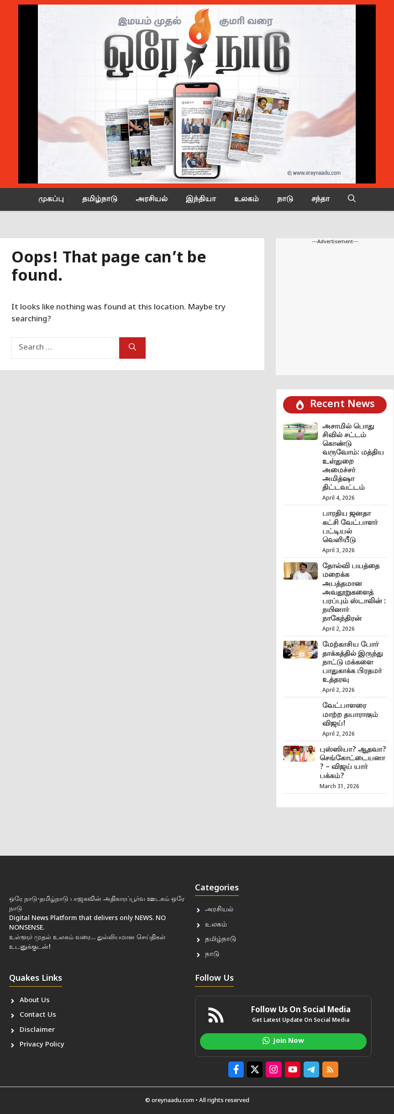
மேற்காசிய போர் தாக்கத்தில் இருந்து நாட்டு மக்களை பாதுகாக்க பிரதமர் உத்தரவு (352, 662)
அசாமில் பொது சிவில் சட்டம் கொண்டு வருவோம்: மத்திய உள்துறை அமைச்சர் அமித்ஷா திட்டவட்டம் (353, 457)
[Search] (132, 348)
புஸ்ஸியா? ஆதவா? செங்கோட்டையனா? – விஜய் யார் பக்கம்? (353, 763)
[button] (352, 199)
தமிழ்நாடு (99, 199)
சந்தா (320, 199)
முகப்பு (51, 199)
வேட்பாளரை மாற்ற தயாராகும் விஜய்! (350, 714)
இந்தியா (201, 199)
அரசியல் (152, 199)
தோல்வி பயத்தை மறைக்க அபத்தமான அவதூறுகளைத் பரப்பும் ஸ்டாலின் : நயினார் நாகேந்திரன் (354, 593)
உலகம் (246, 199)
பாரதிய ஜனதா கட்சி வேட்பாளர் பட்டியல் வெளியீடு (350, 527)
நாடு (285, 199)
